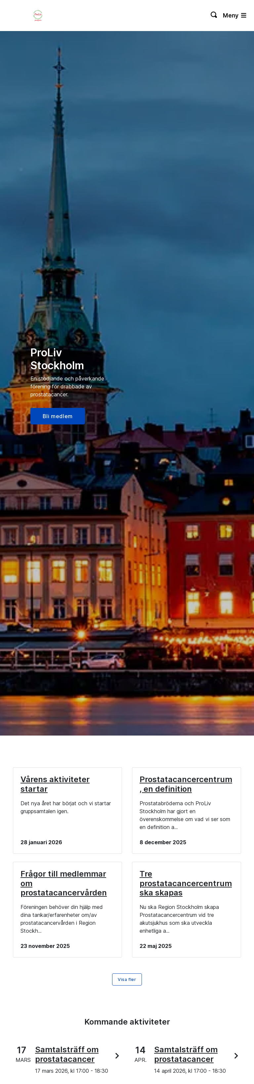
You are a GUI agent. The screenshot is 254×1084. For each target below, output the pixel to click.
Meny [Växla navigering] (234, 15)
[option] (127, 383)
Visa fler (127, 979)
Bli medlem (58, 416)
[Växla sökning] (214, 15)
